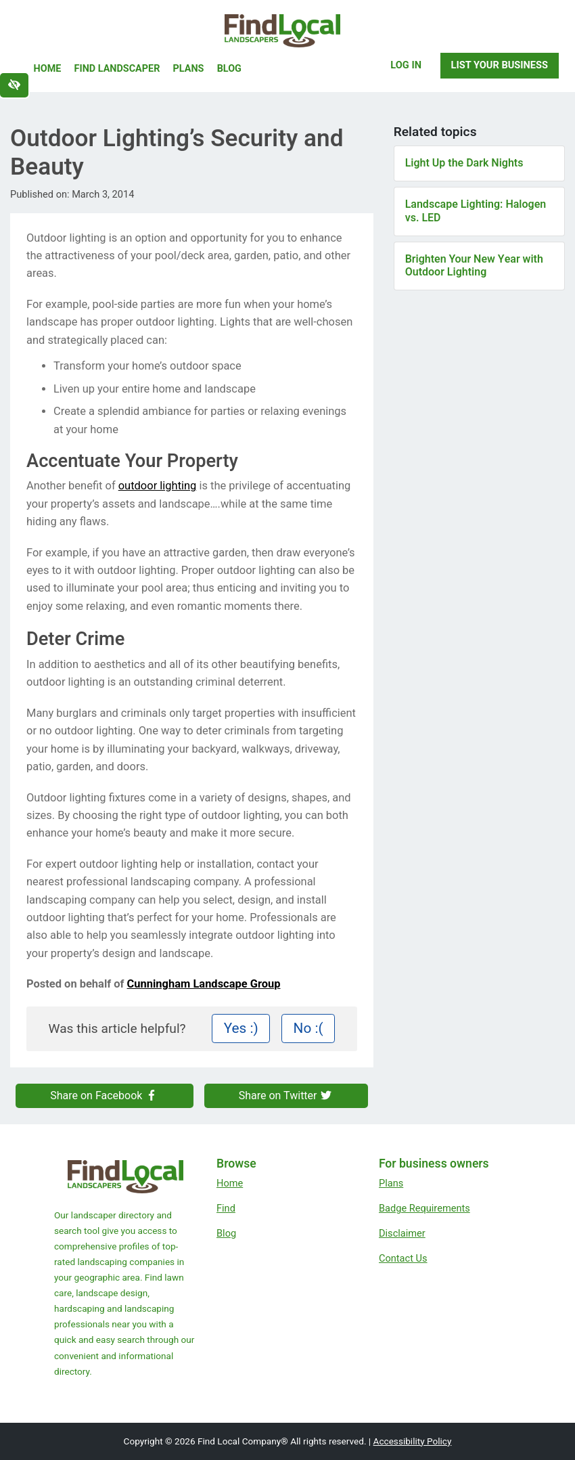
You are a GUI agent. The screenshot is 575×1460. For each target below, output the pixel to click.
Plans (188, 68)
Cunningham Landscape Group (204, 983)
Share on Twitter (286, 1095)
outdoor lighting (157, 485)
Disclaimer (402, 1233)
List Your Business (499, 65)
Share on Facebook (104, 1095)
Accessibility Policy (412, 1441)
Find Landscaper (117, 68)
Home (48, 68)
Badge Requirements (424, 1208)
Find (225, 1208)
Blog (229, 68)
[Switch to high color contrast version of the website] (14, 85)
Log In (405, 65)
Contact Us (403, 1258)
